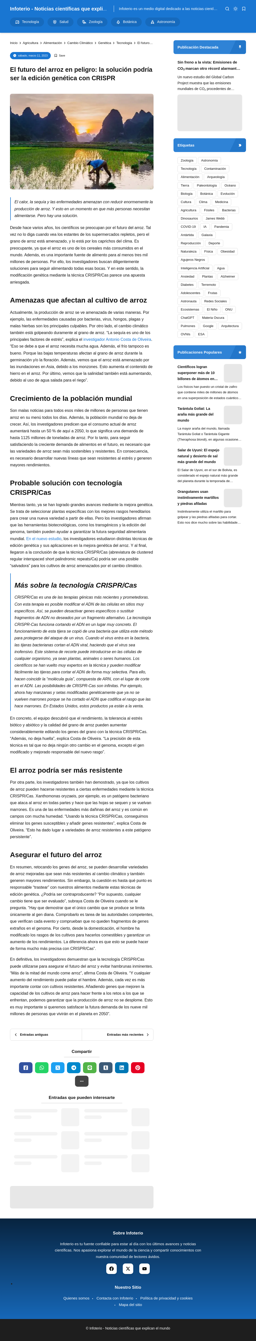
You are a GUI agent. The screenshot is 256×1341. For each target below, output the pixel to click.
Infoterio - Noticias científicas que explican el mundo (72, 9)
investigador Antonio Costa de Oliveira (117, 339)
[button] (81, 1081)
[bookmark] (244, 9)
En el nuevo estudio (44, 539)
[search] (227, 9)
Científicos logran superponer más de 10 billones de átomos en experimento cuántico (196, 373)
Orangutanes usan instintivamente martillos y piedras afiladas (198, 498)
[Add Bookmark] (59, 55)
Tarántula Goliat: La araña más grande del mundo (196, 415)
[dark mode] (235, 9)
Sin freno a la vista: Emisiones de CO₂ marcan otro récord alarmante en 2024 (208, 66)
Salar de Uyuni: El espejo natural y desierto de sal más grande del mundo (198, 456)
